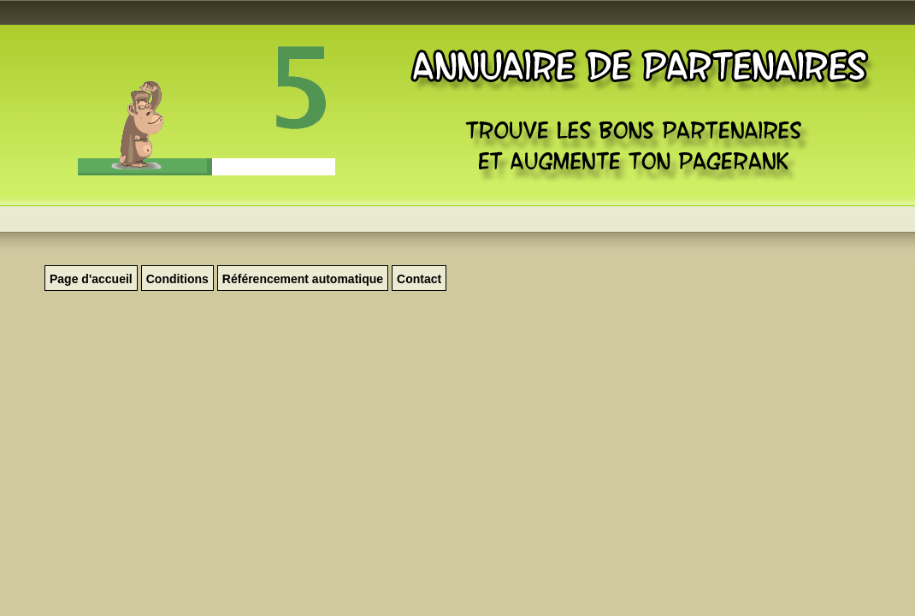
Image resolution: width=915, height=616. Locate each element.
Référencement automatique (302, 279)
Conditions (177, 279)
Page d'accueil (91, 279)
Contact (419, 279)
